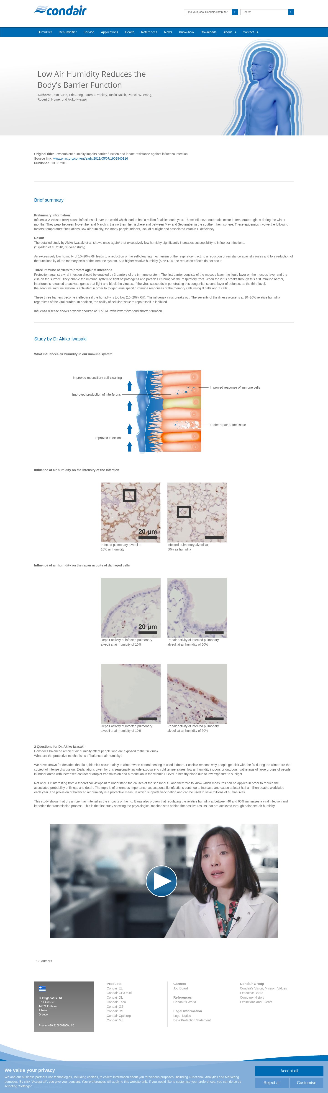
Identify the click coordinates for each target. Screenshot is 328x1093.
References (149, 32)
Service (89, 32)
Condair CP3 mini (119, 993)
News (168, 32)
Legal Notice (182, 1016)
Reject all (272, 1082)
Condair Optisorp (119, 1016)
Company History (252, 997)
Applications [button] (109, 32)
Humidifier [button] (45, 32)
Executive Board (251, 993)
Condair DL (115, 997)
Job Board (180, 988)
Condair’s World (184, 1002)
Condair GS (115, 1006)
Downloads (208, 32)
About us (229, 32)
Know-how (186, 32)
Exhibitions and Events (256, 1002)
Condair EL (115, 988)
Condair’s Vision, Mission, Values (263, 988)
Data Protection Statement (192, 1020)
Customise (306, 1082)
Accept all (289, 1071)
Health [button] (129, 32)
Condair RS (115, 1011)
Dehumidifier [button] (68, 32)
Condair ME (115, 1020)
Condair (60, 10)
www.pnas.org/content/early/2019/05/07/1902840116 (90, 158)
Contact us (250, 32)
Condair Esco (116, 1002)
